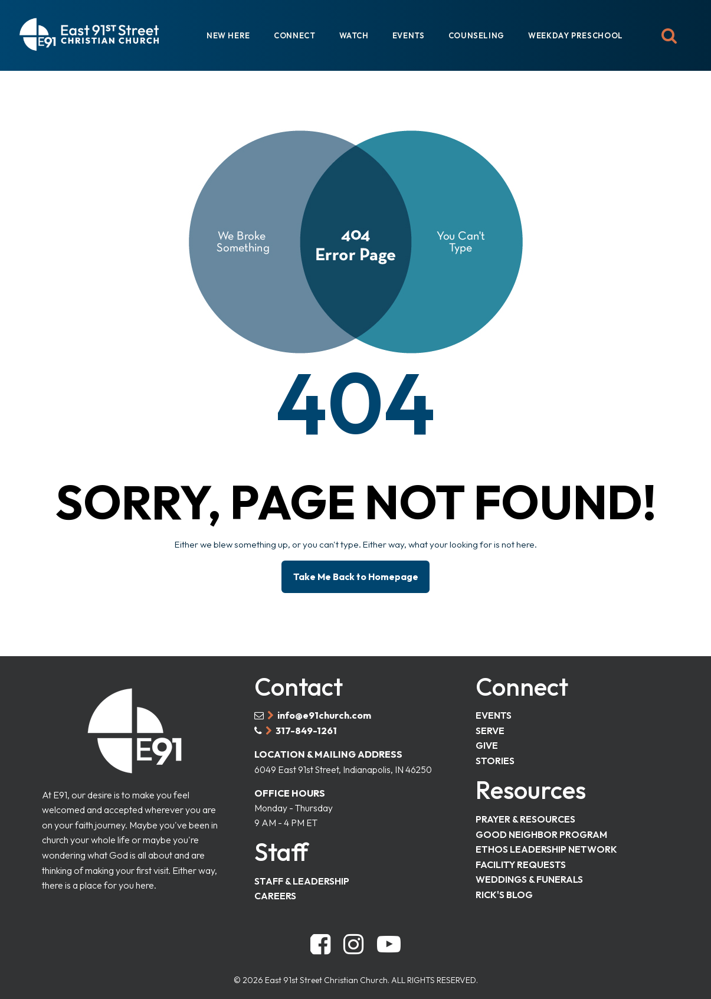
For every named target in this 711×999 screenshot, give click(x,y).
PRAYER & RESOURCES (525, 815)
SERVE (490, 726)
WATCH (354, 35)
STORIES (495, 756)
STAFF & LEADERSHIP (301, 878)
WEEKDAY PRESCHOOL (575, 35)
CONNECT (294, 35)
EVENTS (408, 35)
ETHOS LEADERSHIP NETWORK (546, 845)
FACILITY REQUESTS (521, 860)
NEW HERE (228, 35)
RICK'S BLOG (504, 890)
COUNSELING (476, 35)
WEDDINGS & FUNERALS (529, 876)
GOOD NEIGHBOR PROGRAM (541, 830)
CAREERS (275, 893)
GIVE (487, 740)
